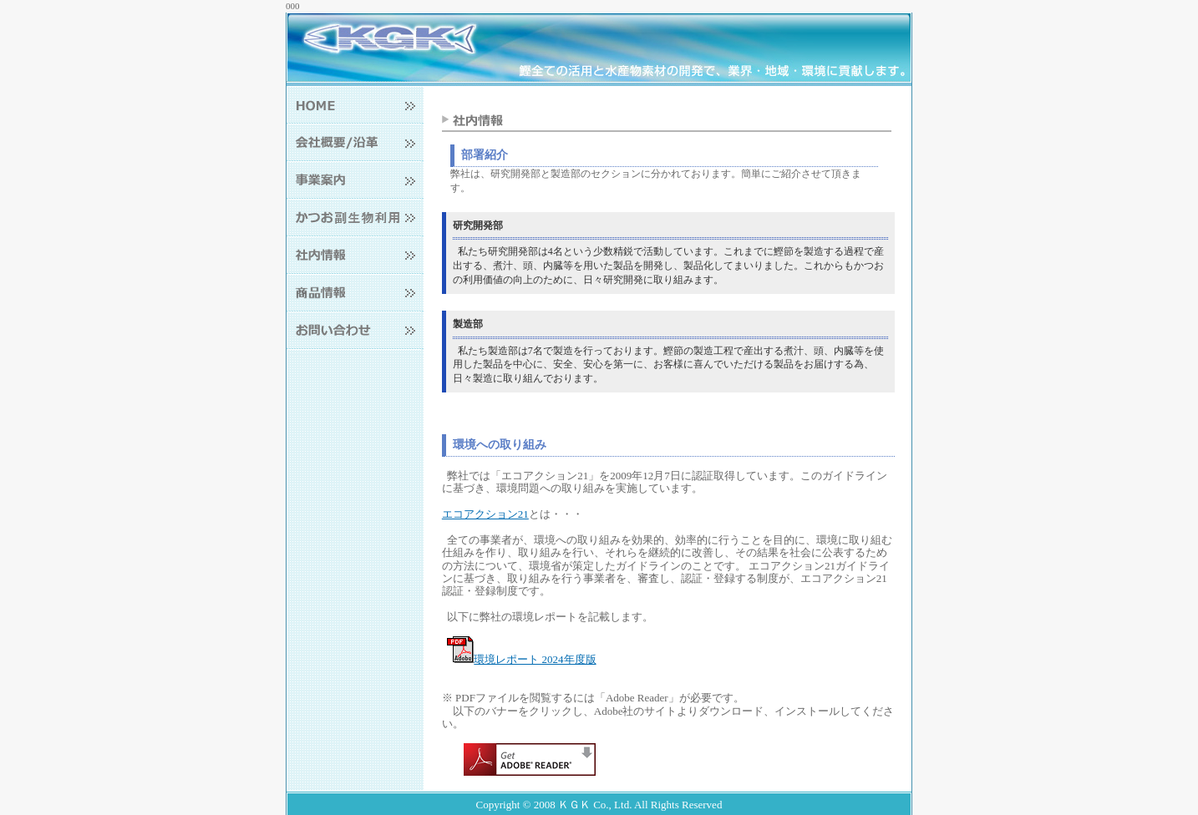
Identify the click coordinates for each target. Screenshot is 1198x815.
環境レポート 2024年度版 (521, 659)
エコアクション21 (485, 514)
